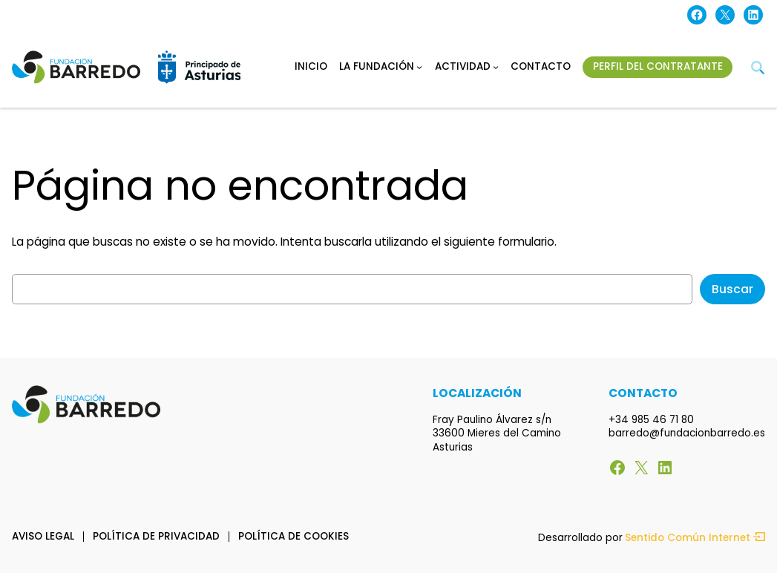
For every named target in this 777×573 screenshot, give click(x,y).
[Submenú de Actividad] (496, 67)
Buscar (732, 289)
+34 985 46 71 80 (651, 420)
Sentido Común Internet (695, 538)
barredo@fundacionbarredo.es (687, 433)
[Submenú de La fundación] (419, 67)
